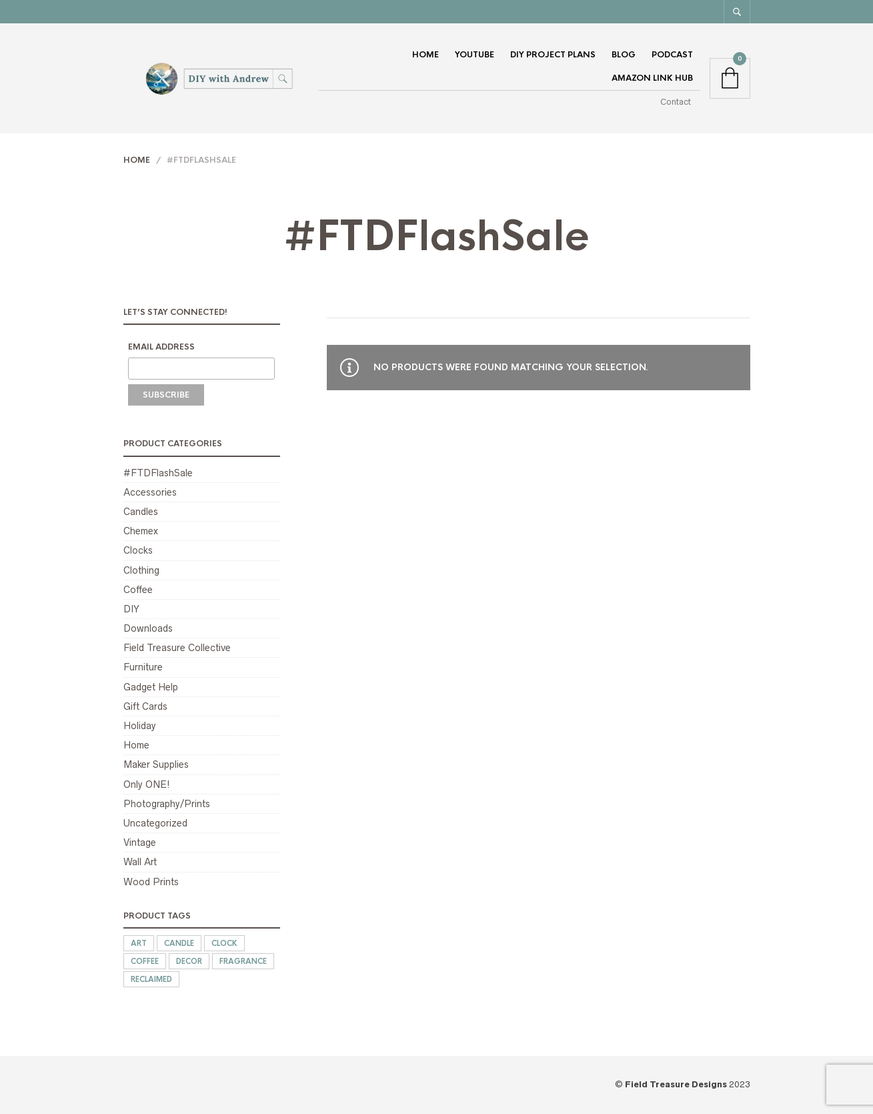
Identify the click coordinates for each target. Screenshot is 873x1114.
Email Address (161, 347)
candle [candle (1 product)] (179, 943)
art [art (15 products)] (139, 943)
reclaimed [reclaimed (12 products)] (151, 979)
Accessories (150, 492)
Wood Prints (151, 882)
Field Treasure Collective (177, 647)
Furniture (143, 667)
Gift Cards (145, 706)
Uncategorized (155, 823)
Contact (675, 102)
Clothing (141, 570)
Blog (624, 54)
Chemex (140, 531)
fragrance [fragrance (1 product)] (243, 961)
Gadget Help (150, 687)
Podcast (672, 54)
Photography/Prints (166, 803)
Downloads (148, 628)
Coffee (138, 589)
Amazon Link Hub (652, 78)
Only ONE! (146, 784)
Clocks (138, 550)
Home (425, 54)
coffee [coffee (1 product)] (145, 961)
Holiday (139, 725)
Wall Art (140, 862)
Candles (140, 511)
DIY (131, 609)
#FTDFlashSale (158, 473)
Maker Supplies (156, 764)
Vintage (139, 842)
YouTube (474, 54)
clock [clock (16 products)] (224, 943)
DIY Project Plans (553, 54)
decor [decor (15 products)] (189, 961)
